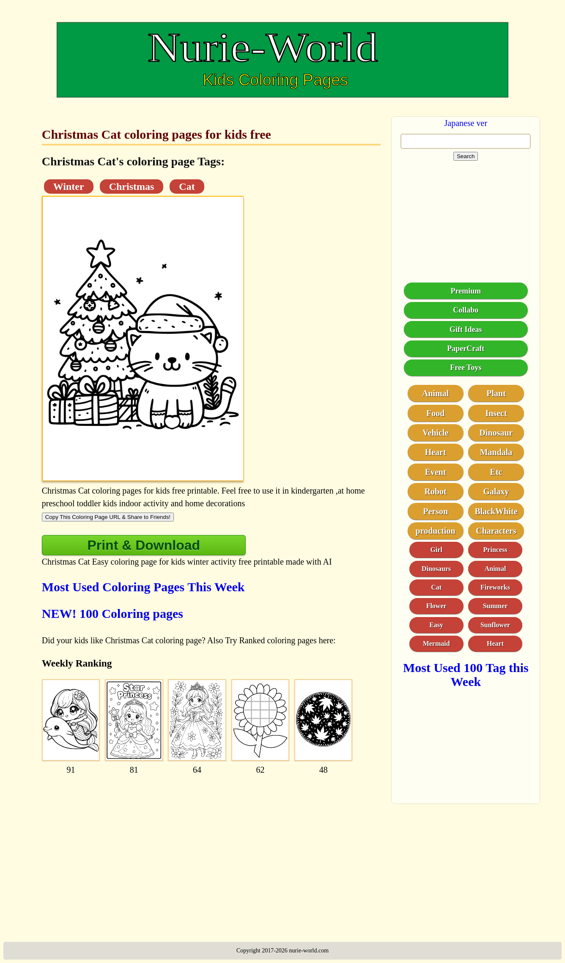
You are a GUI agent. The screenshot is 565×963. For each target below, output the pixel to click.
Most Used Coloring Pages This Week (143, 587)
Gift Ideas (466, 329)
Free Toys (465, 367)
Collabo (465, 310)
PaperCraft (465, 348)
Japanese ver (466, 123)
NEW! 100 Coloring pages (112, 613)
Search (465, 156)
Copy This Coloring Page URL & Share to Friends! (107, 517)
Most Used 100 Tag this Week (466, 675)
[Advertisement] (211, 840)
